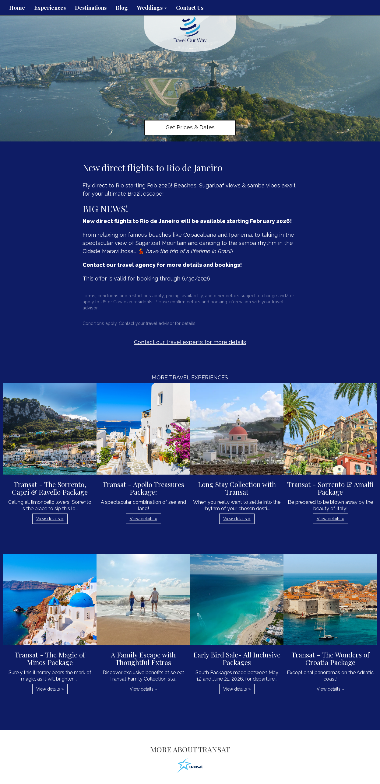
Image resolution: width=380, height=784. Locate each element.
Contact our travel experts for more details (190, 342)
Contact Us (189, 7)
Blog (122, 7)
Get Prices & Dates (190, 127)
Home (17, 7)
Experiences (50, 7)
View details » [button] (50, 518)
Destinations (91, 7)
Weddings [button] (152, 7)
